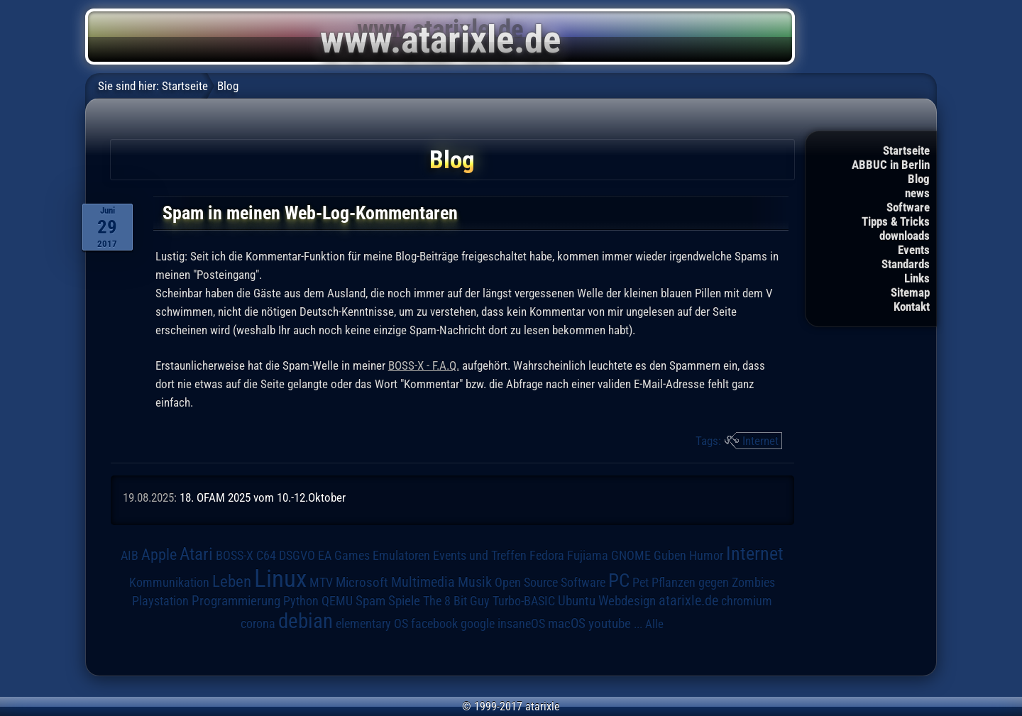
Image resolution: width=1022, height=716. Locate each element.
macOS (567, 624)
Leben (231, 581)
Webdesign (627, 601)
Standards (905, 264)
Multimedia (423, 581)
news (917, 193)
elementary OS (372, 623)
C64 (266, 556)
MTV (321, 582)
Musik (475, 582)
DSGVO (297, 556)
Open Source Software (550, 582)
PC (619, 580)
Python (301, 601)
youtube (609, 623)
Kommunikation (169, 582)
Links (917, 278)
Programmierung (236, 601)
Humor (706, 556)
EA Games (344, 556)
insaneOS (521, 624)
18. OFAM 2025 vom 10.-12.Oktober (263, 497)
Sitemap (910, 292)
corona (258, 624)
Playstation (160, 601)
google (478, 624)
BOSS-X (234, 556)
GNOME (631, 555)
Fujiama (587, 555)
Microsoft (362, 582)
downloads (904, 235)
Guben (670, 556)
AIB (129, 556)
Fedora (546, 555)
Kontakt (912, 306)
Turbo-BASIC (524, 600)
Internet (760, 441)
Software (908, 207)
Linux (280, 578)
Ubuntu (576, 601)
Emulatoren (401, 555)
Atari (196, 554)
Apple (159, 554)
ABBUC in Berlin (891, 165)
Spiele (404, 601)
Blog (919, 179)
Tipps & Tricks (896, 221)
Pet (640, 582)
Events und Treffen (480, 556)
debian (305, 621)
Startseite (906, 150)
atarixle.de (688, 601)
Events (914, 250)
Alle (654, 624)
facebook (434, 624)
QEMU (337, 601)
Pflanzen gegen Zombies (713, 582)
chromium (746, 601)
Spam (370, 601)
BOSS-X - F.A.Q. (423, 365)
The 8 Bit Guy (456, 600)
